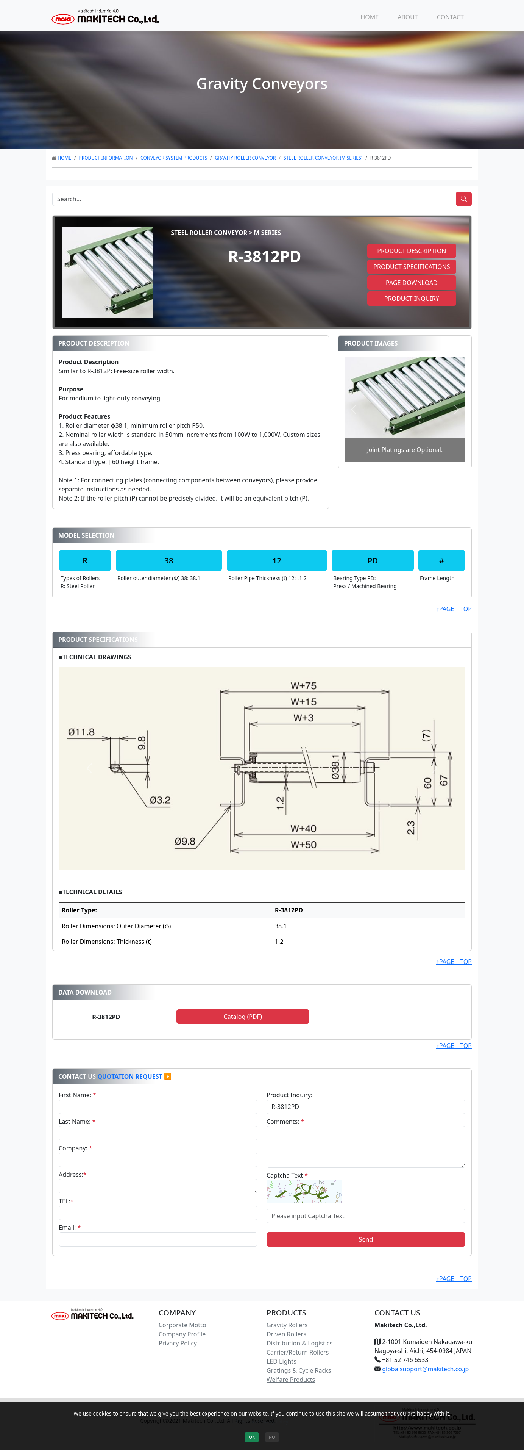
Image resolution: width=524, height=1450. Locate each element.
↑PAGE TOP (454, 609)
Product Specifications (411, 267)
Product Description (411, 251)
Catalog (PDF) (243, 1016)
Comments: (285, 1121)
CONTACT (450, 17)
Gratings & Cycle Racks (299, 1370)
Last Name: (77, 1121)
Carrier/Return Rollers (298, 1352)
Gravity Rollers (287, 1325)
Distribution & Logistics (299, 1343)
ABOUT (408, 17)
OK (251, 1437)
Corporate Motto (182, 1325)
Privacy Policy (178, 1343)
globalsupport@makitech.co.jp (425, 1369)
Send (366, 1239)
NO (272, 1437)
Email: (70, 1227)
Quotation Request (129, 1076)
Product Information (106, 158)
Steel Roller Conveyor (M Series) (323, 158)
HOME (369, 17)
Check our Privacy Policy (262, 1422)
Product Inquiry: (289, 1095)
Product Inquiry (411, 298)
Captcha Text (287, 1175)
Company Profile (182, 1334)
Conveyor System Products (173, 158)
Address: (73, 1174)
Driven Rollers (286, 1334)
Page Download (412, 282)
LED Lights (281, 1361)
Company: (75, 1148)
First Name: (77, 1095)
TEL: (66, 1201)
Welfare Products (291, 1379)
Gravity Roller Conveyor (245, 158)
